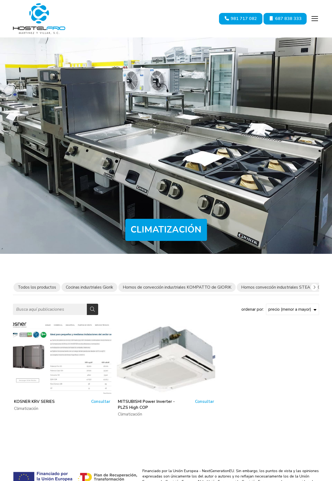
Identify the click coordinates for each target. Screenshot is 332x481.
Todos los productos (37, 288)
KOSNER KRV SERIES (34, 402)
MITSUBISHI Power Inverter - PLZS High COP (146, 405)
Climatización (26, 409)
